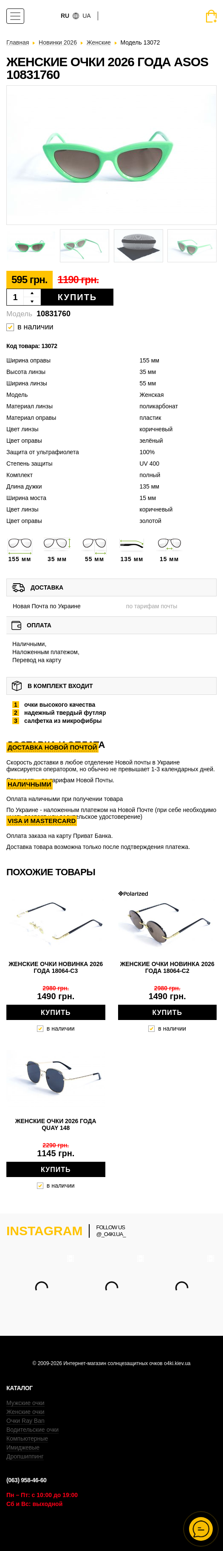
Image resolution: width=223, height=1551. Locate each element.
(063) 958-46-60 (26, 1480)
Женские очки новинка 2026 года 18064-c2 (167, 967)
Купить (77, 297)
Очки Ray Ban (25, 1420)
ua (86, 15)
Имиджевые (23, 1447)
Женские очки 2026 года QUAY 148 (55, 1124)
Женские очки (25, 1411)
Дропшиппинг (25, 1456)
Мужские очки (25, 1402)
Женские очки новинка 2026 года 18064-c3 (55, 967)
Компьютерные (27, 1438)
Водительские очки (32, 1429)
